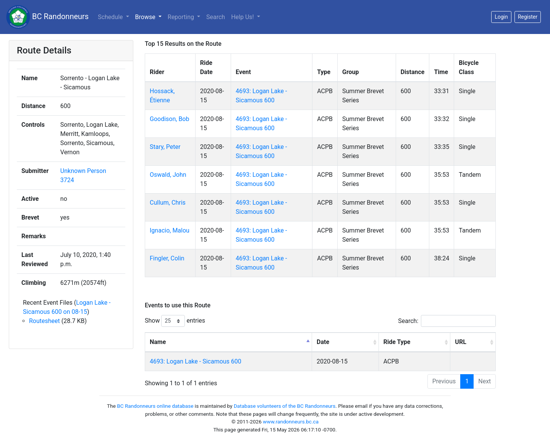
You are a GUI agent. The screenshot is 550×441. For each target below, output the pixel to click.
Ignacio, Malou (169, 230)
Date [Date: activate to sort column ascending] (323, 342)
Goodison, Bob (169, 119)
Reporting (182, 17)
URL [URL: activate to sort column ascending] (460, 342)
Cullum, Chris (168, 202)
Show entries (175, 321)
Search (215, 17)
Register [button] (527, 17)
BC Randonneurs (47, 17)
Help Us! (243, 17)
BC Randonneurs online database (155, 406)
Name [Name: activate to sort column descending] (158, 342)
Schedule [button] (111, 17)
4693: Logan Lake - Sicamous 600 (195, 361)
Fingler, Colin (167, 258)
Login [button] (501, 17)
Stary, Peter (165, 146)
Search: (447, 321)
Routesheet (44, 321)
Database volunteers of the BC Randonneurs (284, 406)
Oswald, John (168, 174)
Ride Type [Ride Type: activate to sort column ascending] (397, 342)
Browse (146, 17)
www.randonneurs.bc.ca (291, 421)
